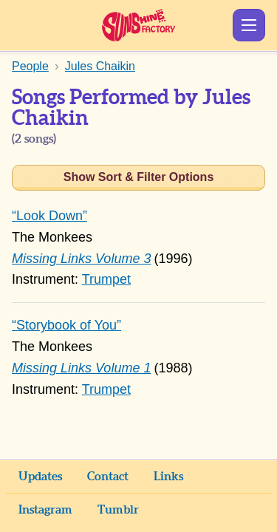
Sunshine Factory (138, 25)
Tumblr (118, 510)
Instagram (45, 510)
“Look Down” (49, 215)
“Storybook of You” (66, 325)
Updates (40, 476)
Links (168, 476)
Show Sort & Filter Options (139, 177)
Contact (108, 476)
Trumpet (106, 279)
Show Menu (249, 25)
